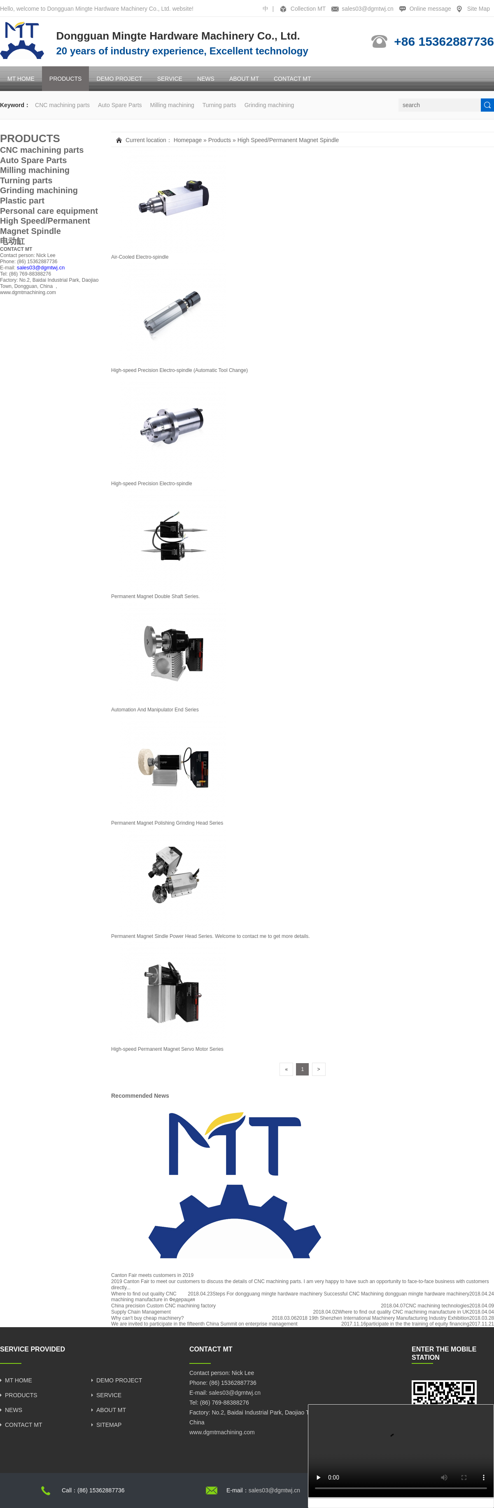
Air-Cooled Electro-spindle (139, 257)
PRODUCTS (65, 78)
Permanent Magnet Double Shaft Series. (155, 596)
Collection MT (308, 8)
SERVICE (169, 78)
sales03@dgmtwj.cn (368, 8)
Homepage (188, 140)
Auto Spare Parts (120, 105)
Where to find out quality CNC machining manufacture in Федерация (153, 1297)
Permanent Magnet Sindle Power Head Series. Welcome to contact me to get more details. (210, 936)
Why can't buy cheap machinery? (147, 1318)
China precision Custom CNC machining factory (163, 1306)
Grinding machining (269, 105)
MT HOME (21, 78)
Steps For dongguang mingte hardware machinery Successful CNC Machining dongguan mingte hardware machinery (340, 1294)
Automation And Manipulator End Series (155, 710)
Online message (430, 8)
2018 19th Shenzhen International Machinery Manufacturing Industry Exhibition (382, 1318)
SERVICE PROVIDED (32, 1349)
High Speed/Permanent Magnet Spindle (288, 140)
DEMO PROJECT (119, 78)
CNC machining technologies (437, 1306)
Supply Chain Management (141, 1312)
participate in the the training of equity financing (417, 1324)
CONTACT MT (292, 78)
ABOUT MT (244, 78)
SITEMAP (108, 1424)
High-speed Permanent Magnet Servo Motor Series (167, 1049)
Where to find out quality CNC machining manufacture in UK (403, 1312)
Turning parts (219, 105)
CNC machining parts (62, 105)
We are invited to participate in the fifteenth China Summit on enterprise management (204, 1324)
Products (219, 140)
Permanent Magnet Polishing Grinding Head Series (167, 823)
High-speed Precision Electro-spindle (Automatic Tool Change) (179, 370)
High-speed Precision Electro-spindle (151, 483)
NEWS (205, 78)
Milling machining (172, 105)
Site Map (478, 8)
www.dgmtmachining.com (28, 292)
